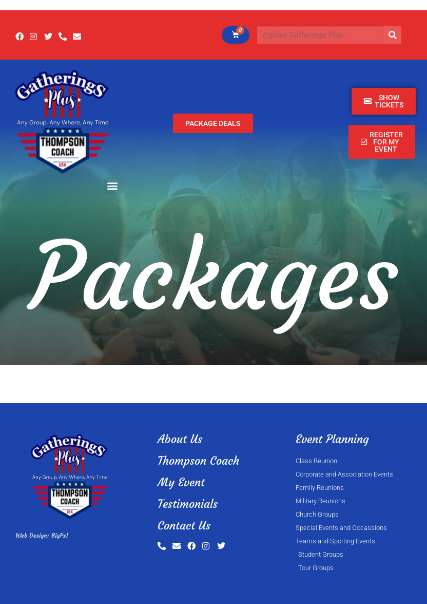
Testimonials (188, 504)
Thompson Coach (198, 461)
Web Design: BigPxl (41, 535)
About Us (180, 439)
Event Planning (332, 439)
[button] (112, 185)
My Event (181, 482)
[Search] (392, 35)
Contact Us (184, 526)
